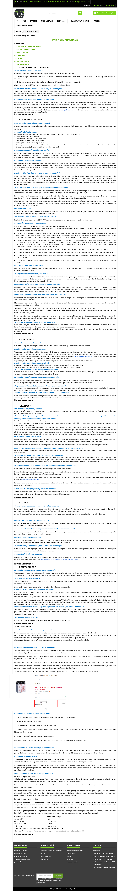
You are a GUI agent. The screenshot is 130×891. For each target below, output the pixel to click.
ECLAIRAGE (61, 21)
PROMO (97, 21)
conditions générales (54, 879)
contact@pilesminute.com (81, 2)
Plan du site (44, 859)
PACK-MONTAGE (47, 21)
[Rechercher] (65, 13)
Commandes (71, 853)
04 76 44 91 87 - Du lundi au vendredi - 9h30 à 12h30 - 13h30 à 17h (44, 2)
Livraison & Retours (20, 850)
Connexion (95, 5)
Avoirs (69, 856)
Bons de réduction (72, 862)
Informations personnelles (75, 850)
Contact (97, 846)
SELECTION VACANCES (24, 26)
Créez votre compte (107, 5)
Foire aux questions (20, 856)
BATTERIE (33, 21)
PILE (24, 21)
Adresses (70, 859)
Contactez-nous (46, 856)
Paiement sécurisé (20, 853)
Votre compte (73, 846)
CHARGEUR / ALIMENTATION (79, 21)
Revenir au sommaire (23, 114)
